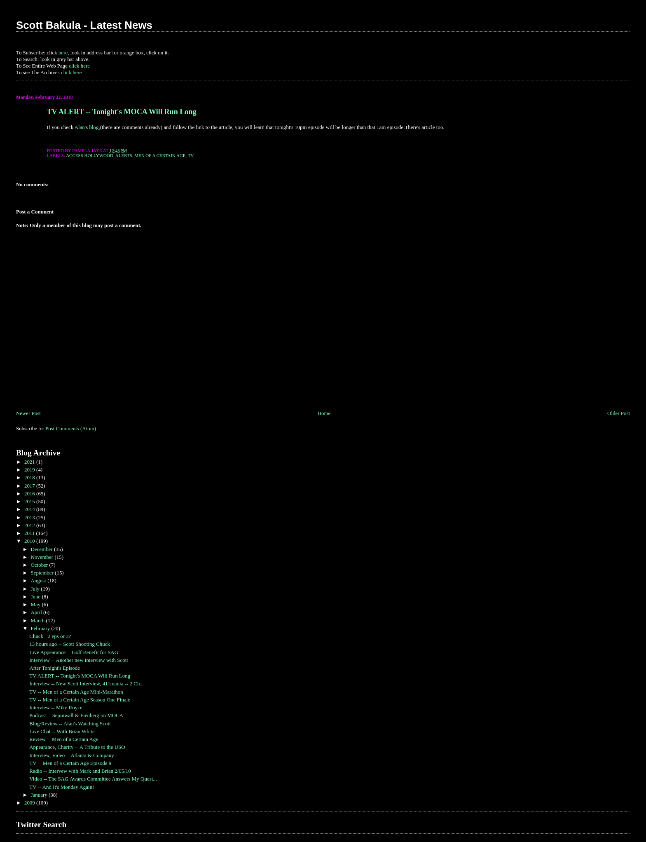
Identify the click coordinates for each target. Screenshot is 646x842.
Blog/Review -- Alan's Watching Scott (69, 723)
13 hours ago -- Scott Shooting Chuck (69, 644)
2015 (30, 501)
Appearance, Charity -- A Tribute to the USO (77, 747)
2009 (30, 803)
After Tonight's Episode (54, 668)
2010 (30, 541)
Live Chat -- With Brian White (61, 731)
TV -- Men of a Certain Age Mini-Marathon (76, 692)
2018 (30, 477)
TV (191, 155)
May (36, 604)
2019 (30, 470)
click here (79, 66)
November (42, 557)
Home (324, 413)
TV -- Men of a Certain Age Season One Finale (79, 700)
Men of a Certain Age (159, 155)
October (39, 565)
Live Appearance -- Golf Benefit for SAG (73, 652)
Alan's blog (87, 127)
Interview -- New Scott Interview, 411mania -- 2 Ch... (86, 683)
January (39, 795)
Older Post (618, 413)
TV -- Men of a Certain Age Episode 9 (70, 763)
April (36, 612)
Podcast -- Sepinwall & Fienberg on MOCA (76, 715)
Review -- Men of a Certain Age (63, 739)
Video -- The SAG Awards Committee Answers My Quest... (93, 779)
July (35, 589)
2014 (30, 509)
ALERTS (123, 155)
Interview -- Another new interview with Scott (78, 660)
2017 (30, 486)
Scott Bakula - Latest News (84, 25)
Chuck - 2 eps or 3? (50, 636)
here (63, 52)
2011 (30, 533)
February (40, 628)
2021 (30, 462)
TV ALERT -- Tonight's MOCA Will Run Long (121, 112)
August (38, 580)
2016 (30, 493)
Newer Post (28, 413)
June (36, 596)
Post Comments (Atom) (70, 428)
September (42, 573)
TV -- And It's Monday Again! (61, 787)
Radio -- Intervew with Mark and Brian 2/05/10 (80, 771)
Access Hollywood (89, 155)
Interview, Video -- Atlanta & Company (71, 755)
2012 (30, 525)
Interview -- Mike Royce (55, 707)
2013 (30, 517)
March (38, 620)
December (42, 549)
